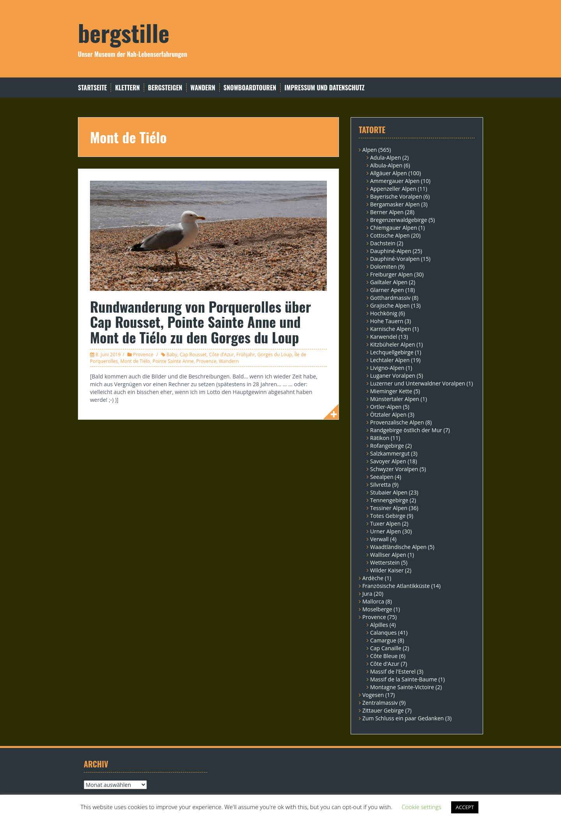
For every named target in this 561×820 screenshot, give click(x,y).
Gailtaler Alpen (389, 282)
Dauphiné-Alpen (390, 251)
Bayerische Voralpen (396, 196)
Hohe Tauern (386, 321)
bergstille (123, 32)
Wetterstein (385, 562)
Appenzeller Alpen (393, 188)
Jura (367, 593)
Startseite (92, 87)
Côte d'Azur (384, 663)
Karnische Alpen (390, 329)
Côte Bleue (384, 656)
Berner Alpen (387, 212)
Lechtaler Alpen (389, 360)
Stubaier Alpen (389, 492)
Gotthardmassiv (390, 297)
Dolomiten (383, 266)
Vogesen (373, 695)
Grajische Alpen (390, 305)
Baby (171, 354)
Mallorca (373, 601)
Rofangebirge (387, 445)
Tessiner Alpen (389, 508)
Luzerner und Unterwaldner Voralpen (417, 383)
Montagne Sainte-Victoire (402, 687)
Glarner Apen (387, 290)
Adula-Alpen (385, 157)
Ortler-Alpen (386, 406)
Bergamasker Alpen (395, 204)
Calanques (383, 632)
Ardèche (372, 578)
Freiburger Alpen (391, 274)
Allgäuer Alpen (388, 173)
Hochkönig (383, 313)
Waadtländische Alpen (398, 547)
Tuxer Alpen (385, 523)
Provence (143, 354)
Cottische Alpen (390, 235)
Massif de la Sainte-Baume (403, 679)
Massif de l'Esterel (393, 671)
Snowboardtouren (250, 87)
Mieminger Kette (391, 391)
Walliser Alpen (388, 554)
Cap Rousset (193, 354)
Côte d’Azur (221, 354)
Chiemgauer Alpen (393, 227)
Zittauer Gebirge (383, 710)
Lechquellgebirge (391, 352)
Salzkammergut (389, 453)
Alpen (369, 149)
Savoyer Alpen (388, 461)
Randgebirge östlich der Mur (406, 430)
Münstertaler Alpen (394, 399)
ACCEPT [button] (465, 807)
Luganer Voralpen (392, 375)
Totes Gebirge (388, 515)
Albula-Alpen (386, 165)
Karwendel (383, 336)
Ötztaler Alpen (388, 414)
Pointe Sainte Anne (173, 361)
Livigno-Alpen (387, 367)
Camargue (383, 640)
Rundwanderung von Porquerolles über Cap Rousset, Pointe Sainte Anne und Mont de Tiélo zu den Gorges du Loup (200, 321)
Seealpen (381, 476)
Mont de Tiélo (135, 361)
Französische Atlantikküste (396, 585)
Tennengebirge (389, 500)
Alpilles (379, 624)
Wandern (203, 87)
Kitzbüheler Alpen (392, 344)
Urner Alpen (385, 531)
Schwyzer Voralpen (394, 469)
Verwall (379, 539)
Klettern (127, 87)
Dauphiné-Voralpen (395, 258)
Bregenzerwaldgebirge (398, 219)
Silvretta (380, 484)
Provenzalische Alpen (397, 422)
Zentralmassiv (380, 702)
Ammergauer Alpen (395, 181)
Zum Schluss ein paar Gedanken (403, 718)
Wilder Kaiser (387, 570)
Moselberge (377, 609)
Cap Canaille (385, 648)
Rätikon (379, 438)
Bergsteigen (165, 87)
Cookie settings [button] (421, 807)
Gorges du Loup (275, 354)
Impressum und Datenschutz (324, 87)
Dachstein (382, 243)
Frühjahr (245, 354)
